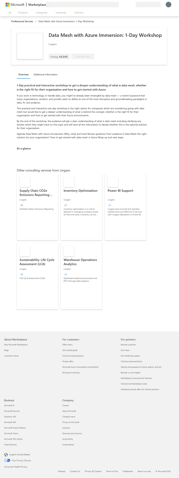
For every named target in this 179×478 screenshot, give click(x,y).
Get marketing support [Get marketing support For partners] (130, 355)
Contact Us (75, 471)
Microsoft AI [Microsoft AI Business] (9, 405)
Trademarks (128, 471)
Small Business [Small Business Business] (10, 444)
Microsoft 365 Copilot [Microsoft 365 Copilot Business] (13, 439)
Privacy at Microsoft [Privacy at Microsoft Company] (70, 422)
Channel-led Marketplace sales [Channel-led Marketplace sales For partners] (134, 383)
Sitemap (61, 471)
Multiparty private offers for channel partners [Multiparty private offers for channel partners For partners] (140, 389)
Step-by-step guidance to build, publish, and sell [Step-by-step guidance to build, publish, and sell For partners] (141, 367)
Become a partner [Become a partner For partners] (128, 344)
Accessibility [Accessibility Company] (67, 439)
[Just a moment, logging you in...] (168, 4)
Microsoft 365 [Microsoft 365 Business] (10, 422)
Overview (23, 74)
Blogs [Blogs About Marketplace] (6, 350)
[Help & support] (124, 4)
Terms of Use (112, 471)
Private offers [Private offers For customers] (68, 361)
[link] (37, 207)
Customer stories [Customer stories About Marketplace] (11, 355)
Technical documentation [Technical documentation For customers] (73, 355)
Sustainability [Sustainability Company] (68, 444)
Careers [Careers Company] (65, 405)
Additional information (46, 74)
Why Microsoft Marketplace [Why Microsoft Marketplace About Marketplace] (16, 344)
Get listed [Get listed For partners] (125, 350)
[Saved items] (128, 4)
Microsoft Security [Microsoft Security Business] (12, 411)
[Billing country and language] (148, 4)
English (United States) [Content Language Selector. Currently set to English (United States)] (19, 454)
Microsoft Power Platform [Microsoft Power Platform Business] (15, 427)
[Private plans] (132, 4)
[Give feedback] (120, 4)
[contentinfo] (36, 21)
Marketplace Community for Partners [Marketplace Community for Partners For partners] (136, 378)
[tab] (24, 74)
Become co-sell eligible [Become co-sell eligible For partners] (130, 372)
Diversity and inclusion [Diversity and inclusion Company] (72, 433)
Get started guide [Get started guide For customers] (69, 350)
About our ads (144, 471)
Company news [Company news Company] (68, 416)
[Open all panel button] (9, 12)
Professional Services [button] (22, 21)
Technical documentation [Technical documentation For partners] (131, 361)
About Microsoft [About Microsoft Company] (69, 411)
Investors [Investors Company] (66, 427)
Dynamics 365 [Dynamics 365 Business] (10, 416)
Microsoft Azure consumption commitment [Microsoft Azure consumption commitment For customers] (80, 367)
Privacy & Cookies (93, 471)
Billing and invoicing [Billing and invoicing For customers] (70, 372)
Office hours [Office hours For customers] (67, 344)
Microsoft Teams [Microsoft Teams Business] (11, 433)
